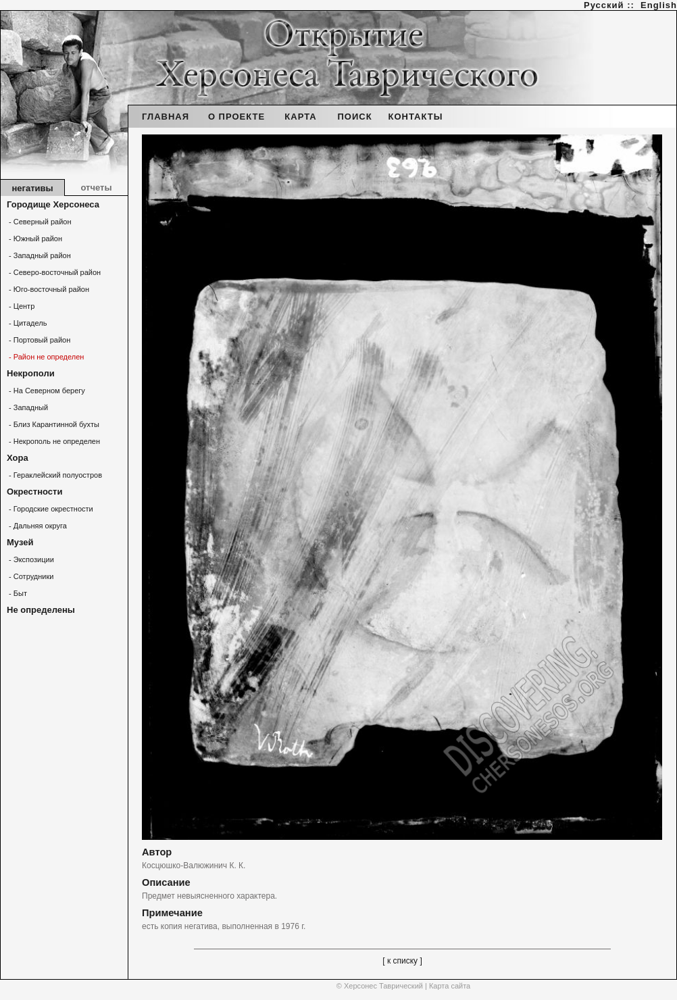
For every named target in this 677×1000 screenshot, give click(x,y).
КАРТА (300, 116)
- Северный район (39, 222)
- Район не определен (45, 357)
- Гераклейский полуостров (54, 475)
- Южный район (34, 238)
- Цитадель (27, 323)
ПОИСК (354, 116)
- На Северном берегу (46, 390)
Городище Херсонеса (53, 204)
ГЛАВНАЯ (165, 116)
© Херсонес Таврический (379, 986)
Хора (17, 458)
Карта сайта (449, 986)
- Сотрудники (30, 576)
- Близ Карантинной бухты (53, 424)
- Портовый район (38, 340)
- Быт (17, 593)
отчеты (95, 187)
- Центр (20, 306)
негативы (32, 188)
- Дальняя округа (37, 526)
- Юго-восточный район (48, 289)
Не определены (41, 610)
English (659, 5)
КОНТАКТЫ (415, 116)
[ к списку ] (402, 961)
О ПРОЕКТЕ (236, 116)
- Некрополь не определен (53, 441)
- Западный (27, 407)
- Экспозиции (30, 559)
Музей (20, 542)
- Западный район (39, 255)
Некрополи (31, 373)
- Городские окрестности (50, 509)
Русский (604, 5)
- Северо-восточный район (54, 272)
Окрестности (34, 491)
